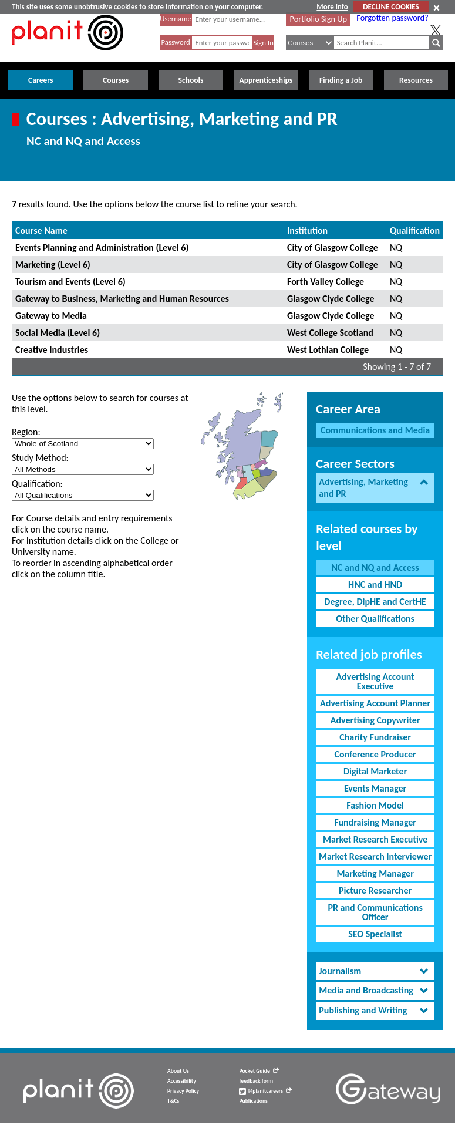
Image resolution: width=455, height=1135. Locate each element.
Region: (26, 431)
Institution (307, 230)
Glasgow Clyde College (330, 298)
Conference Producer (375, 754)
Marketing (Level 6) (52, 264)
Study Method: (40, 457)
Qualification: (37, 483)
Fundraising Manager (375, 822)
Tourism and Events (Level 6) (70, 281)
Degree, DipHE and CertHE (375, 601)
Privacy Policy (183, 1090)
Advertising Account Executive (375, 681)
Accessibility (181, 1081)
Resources (416, 80)
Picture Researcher (375, 890)
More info (332, 6)
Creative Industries (51, 349)
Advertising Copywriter (375, 720)
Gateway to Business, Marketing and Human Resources (122, 298)
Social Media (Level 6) (57, 332)
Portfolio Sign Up (319, 19)
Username (175, 18)
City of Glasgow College (332, 247)
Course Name (41, 230)
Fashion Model (375, 805)
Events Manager (375, 788)
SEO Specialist (375, 933)
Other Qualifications (375, 618)
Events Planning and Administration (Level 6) (101, 247)
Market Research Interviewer (375, 856)
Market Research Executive (375, 839)
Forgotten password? (392, 17)
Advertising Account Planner (375, 703)
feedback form (256, 1081)
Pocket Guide (258, 1071)
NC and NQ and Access (375, 567)
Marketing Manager (374, 873)
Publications (253, 1100)
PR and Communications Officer (375, 912)
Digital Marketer (375, 771)
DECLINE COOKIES (391, 6)
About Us (178, 1071)
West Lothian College (328, 349)
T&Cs (173, 1100)
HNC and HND (375, 584)
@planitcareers (265, 1090)
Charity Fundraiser (375, 737)
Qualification (415, 230)
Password (175, 42)
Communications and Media (375, 430)
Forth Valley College (325, 281)
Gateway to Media (51, 315)
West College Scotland (330, 332)
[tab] (375, 488)
